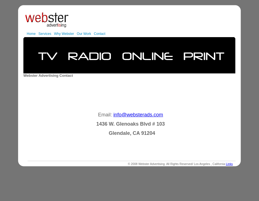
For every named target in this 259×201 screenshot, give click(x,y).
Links (229, 164)
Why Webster (64, 34)
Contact (99, 34)
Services (44, 34)
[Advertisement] (130, 95)
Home (31, 34)
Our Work (84, 34)
